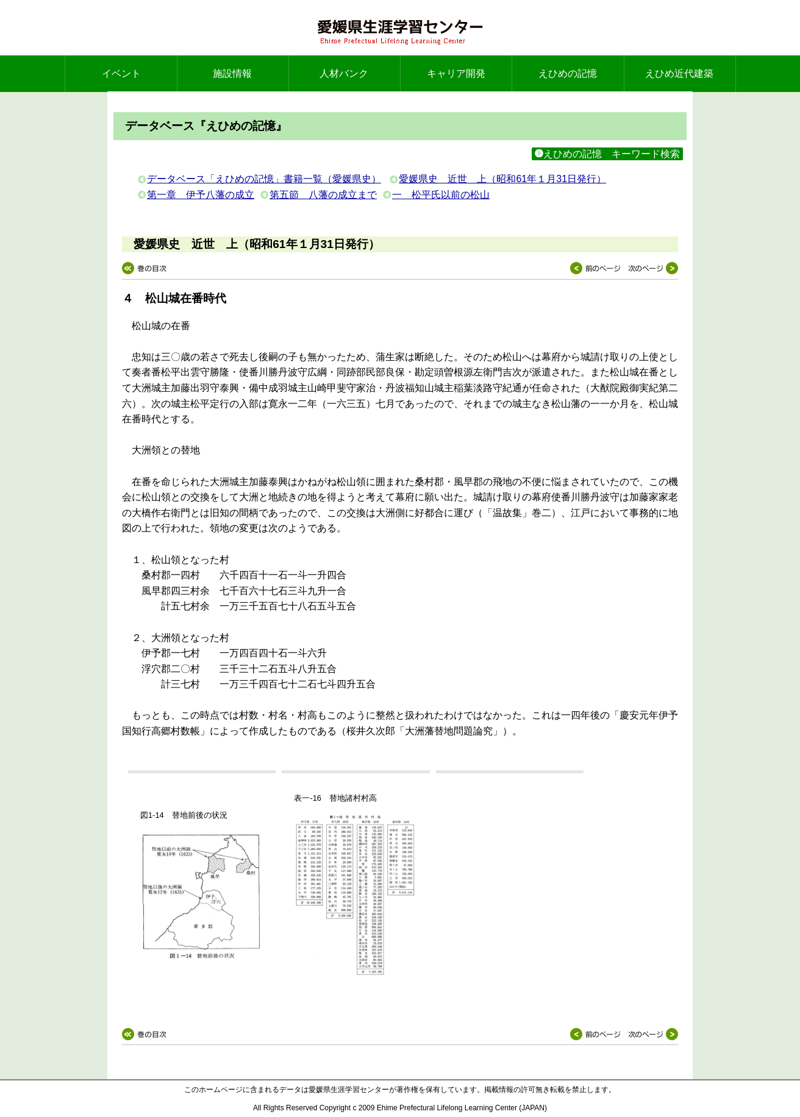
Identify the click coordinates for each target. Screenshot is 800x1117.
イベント (121, 73)
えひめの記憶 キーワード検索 (607, 154)
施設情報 (232, 73)
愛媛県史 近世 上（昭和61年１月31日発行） (502, 179)
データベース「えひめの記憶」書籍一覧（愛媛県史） (264, 179)
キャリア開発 (456, 73)
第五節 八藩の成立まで (323, 195)
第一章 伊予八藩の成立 (200, 195)
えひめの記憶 (567, 73)
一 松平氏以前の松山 (441, 195)
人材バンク (344, 73)
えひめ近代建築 (679, 73)
